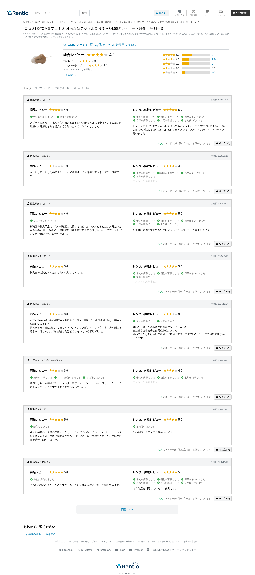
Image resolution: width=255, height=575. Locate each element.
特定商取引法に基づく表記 (66, 541)
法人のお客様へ (240, 13)
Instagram (103, 549)
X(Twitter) (84, 549)
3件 (214, 54)
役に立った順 (42, 88)
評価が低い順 (81, 88)
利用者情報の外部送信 (124, 541)
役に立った (223, 143)
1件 (214, 72)
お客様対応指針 (190, 541)
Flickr (120, 549)
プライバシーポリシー (101, 541)
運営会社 (141, 541)
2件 (214, 59)
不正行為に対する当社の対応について (164, 541)
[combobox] (61, 13)
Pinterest (136, 549)
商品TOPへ (69, 75)
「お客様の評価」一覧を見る (39, 534)
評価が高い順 (62, 88)
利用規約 (85, 541)
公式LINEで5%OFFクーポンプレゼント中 (172, 549)
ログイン (162, 13)
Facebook (65, 549)
